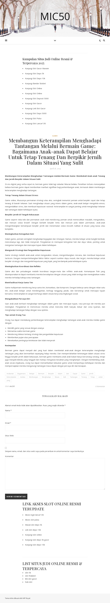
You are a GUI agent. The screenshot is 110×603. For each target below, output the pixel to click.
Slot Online (37, 88)
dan (67, 374)
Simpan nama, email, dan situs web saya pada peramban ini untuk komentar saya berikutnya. (44, 451)
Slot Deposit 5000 (41, 98)
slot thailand (30, 575)
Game (83, 374)
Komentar (9, 456)
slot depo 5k (36, 524)
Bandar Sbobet (39, 83)
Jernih (91, 374)
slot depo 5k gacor (41, 540)
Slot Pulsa (37, 118)
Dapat (75, 374)
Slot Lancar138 (39, 123)
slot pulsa (35, 519)
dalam (60, 374)
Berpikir (51, 374)
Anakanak (10, 374)
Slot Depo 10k (39, 78)
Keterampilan (11, 377)
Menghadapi (46, 377)
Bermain (41, 374)
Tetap (93, 377)
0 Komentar (100, 386)
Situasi (57, 377)
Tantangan (73, 377)
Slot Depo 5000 (39, 113)
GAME (55, 136)
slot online (37, 534)
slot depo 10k (35, 530)
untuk (100, 377)
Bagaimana (21, 374)
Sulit (64, 377)
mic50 (12, 386)
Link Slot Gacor (39, 108)
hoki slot (28, 582)
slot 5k (28, 572)
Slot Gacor (37, 103)
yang (8, 380)
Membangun (33, 377)
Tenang (84, 377)
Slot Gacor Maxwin (41, 68)
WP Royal (26, 598)
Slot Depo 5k (38, 73)
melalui (22, 377)
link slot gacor (31, 579)
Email (8, 423)
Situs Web (9, 435)
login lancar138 (37, 515)
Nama (8, 410)
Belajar (31, 374)
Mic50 (55, 16)
